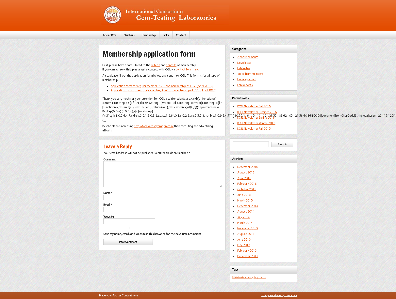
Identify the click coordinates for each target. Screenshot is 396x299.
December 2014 (247, 206)
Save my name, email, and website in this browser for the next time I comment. (152, 239)
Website (108, 221)
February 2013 (247, 250)
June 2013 (244, 239)
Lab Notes (243, 68)
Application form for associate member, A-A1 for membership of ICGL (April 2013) (163, 90)
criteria (155, 65)
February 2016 (247, 184)
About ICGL (110, 35)
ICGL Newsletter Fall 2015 (254, 128)
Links (166, 35)
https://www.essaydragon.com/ (153, 126)
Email (107, 209)
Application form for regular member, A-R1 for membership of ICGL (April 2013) (162, 86)
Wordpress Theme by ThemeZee (279, 295)
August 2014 (246, 211)
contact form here (187, 69)
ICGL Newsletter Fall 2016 (254, 106)
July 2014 (243, 217)
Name (107, 198)
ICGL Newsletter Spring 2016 (256, 117)
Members (129, 35)
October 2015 (246, 189)
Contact (181, 35)
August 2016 (246, 172)
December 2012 (247, 256)
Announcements (247, 57)
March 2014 (245, 223)
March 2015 (245, 200)
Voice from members (250, 74)
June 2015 (244, 195)
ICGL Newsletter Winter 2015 (256, 123)
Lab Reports (245, 85)
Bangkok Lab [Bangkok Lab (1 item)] (260, 277)
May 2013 (243, 245)
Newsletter (244, 63)
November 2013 (247, 228)
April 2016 (244, 178)
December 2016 (247, 167)
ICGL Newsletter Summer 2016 (257, 112)
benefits (171, 65)
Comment (109, 159)
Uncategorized (246, 79)
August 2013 (246, 234)
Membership (148, 35)
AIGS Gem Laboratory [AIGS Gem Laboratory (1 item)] (242, 277)
